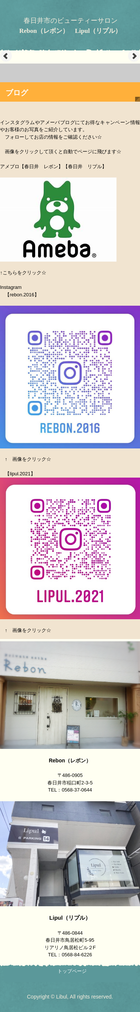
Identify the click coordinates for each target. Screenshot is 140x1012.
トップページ (72, 971)
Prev (6, 56)
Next (134, 56)
